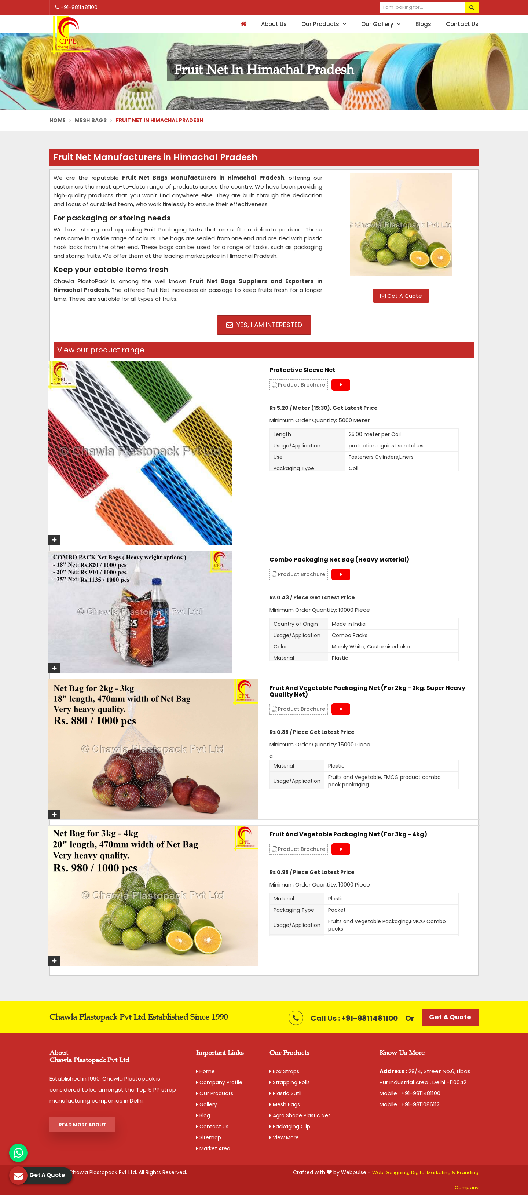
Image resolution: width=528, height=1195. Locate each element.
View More (284, 1137)
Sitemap (208, 1137)
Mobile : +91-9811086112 (410, 1104)
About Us (274, 24)
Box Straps (284, 1071)
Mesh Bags (91, 120)
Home (58, 120)
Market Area (213, 1148)
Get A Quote (401, 296)
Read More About (82, 1124)
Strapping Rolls (290, 1082)
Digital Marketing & (433, 1172)
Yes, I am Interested (264, 324)
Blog (203, 1115)
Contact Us (462, 24)
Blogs (423, 24)
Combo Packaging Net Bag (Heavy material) (339, 559)
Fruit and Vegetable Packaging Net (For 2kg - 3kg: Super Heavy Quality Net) (367, 691)
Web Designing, (391, 1172)
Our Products (323, 24)
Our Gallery (381, 24)
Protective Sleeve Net (303, 370)
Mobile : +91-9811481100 (410, 1093)
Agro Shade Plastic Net (300, 1115)
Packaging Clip (290, 1126)
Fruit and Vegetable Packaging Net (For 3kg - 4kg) (348, 834)
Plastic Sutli (285, 1093)
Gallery (206, 1104)
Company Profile (219, 1082)
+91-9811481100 (76, 7)
